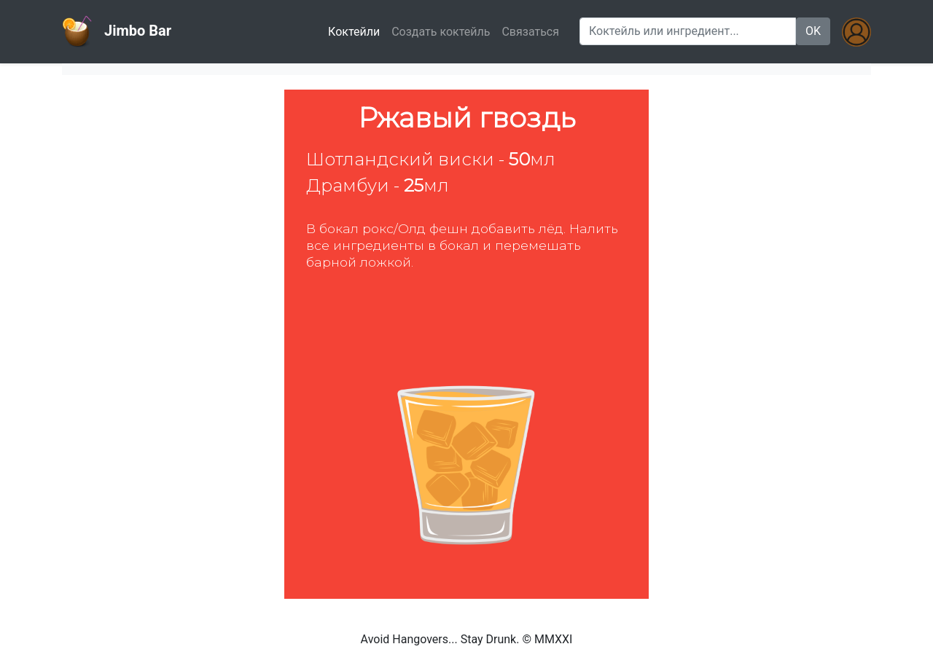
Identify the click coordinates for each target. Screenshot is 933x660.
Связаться (530, 32)
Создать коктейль (440, 32)
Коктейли (357, 31)
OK (813, 31)
